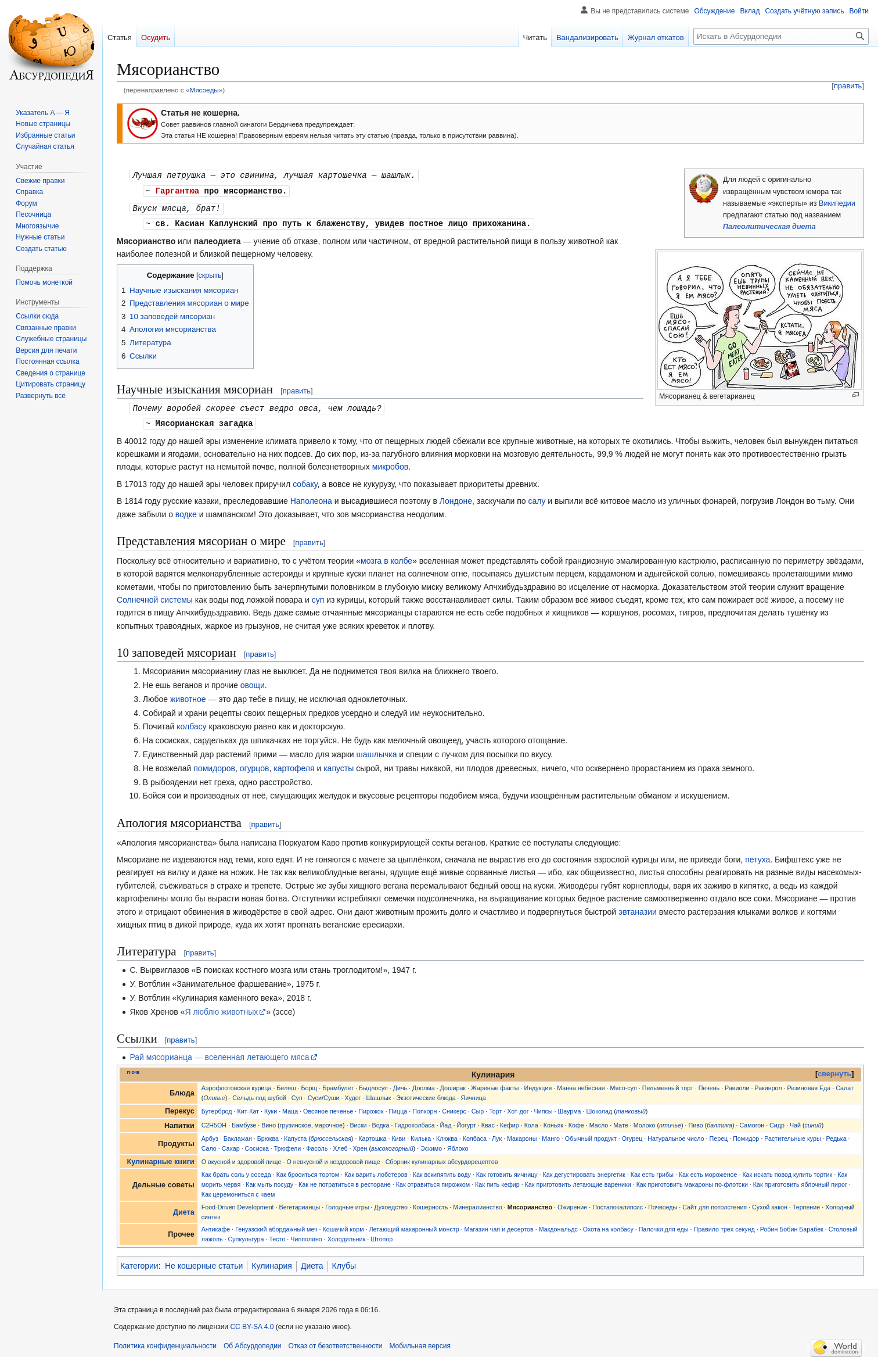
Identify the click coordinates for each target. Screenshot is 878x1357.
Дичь (400, 1084)
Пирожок (370, 1107)
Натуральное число (675, 1135)
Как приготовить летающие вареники (578, 1180)
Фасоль (317, 1144)
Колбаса (475, 1135)
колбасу (191, 723)
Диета (184, 1209)
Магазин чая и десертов (499, 1225)
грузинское (295, 1121)
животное (188, 695)
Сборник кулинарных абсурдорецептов (442, 1158)
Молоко (645, 1121)
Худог (353, 1094)
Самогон (752, 1121)
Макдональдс (558, 1225)
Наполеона (311, 497)
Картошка (372, 1135)
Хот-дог (517, 1107)
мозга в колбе (386, 557)
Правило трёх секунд (723, 1225)
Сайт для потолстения (714, 1203)
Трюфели (287, 1144)
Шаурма (569, 1107)
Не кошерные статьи (204, 1262)
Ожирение (572, 1203)
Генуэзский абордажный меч (276, 1225)
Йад (446, 1121)
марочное (329, 1121)
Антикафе (216, 1225)
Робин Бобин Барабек (791, 1225)
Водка (381, 1121)
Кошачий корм (343, 1225)
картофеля (294, 764)
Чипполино (306, 1235)
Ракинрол (768, 1084)
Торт (495, 1107)
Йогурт (466, 1121)
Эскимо (431, 1144)
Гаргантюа (178, 189)
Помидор (746, 1135)
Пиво (696, 1121)
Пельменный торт (667, 1084)
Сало (209, 1144)
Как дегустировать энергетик (584, 1171)
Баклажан (238, 1135)
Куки (270, 1107)
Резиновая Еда (809, 1084)
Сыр (478, 1107)
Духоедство (391, 1203)
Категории (139, 1262)
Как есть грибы (652, 1171)
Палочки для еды (664, 1225)
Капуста (295, 1135)
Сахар (231, 1144)
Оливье (214, 1094)
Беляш (286, 1084)
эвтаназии (637, 908)
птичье (670, 1121)
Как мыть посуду (269, 1180)
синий (813, 1121)
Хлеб (340, 1144)
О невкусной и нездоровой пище (333, 1158)
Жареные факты (495, 1084)
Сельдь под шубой (259, 1094)
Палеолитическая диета (769, 227)
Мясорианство (530, 1203)
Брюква (268, 1135)
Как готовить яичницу (507, 1171)
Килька (421, 1135)
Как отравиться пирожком (433, 1180)
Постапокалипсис (617, 1203)
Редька (836, 1135)
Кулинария (271, 1262)
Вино (268, 1121)
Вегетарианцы (300, 1203)
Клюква (447, 1135)
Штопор (381, 1235)
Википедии (837, 203)
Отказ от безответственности (336, 1342)
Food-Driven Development (237, 1203)
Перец (719, 1135)
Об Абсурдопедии (253, 1342)
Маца (290, 1107)
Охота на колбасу (608, 1225)
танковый (631, 1107)
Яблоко (457, 1144)
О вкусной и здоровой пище (241, 1158)
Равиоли (737, 1084)
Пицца (397, 1107)
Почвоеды (662, 1203)
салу (536, 497)
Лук (497, 1135)
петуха (757, 856)
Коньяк (553, 1121)
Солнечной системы (155, 596)
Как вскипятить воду (442, 1171)
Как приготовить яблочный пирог (800, 1180)
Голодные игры (347, 1203)
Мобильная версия (420, 1342)
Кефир (509, 1121)
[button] (41, 396)
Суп (297, 1094)
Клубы (344, 1262)
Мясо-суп (623, 1084)
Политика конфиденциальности (165, 1342)
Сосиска (257, 1144)
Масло (599, 1121)
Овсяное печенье (328, 1107)
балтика (719, 1121)
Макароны (522, 1135)
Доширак (453, 1084)
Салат (845, 1084)
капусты (338, 764)
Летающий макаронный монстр (414, 1225)
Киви (398, 1135)
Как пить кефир (497, 1180)
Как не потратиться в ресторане (344, 1180)
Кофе (576, 1121)
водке (186, 510)
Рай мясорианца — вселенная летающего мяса (219, 1053)
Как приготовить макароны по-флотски (692, 1180)
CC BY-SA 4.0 (252, 1323)
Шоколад (599, 1107)
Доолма (423, 1084)
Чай (795, 1121)
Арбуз (209, 1135)
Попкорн (424, 1107)
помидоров (214, 764)
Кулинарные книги (161, 1158)
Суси (315, 1094)
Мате (620, 1121)
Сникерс (454, 1107)
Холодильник (346, 1235)
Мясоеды (203, 90)
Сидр (777, 1121)
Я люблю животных (221, 1008)
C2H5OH (213, 1121)
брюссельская (331, 1135)
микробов (390, 463)
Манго (551, 1135)
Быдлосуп (373, 1084)
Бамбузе (244, 1121)
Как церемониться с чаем (238, 1190)
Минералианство (477, 1203)
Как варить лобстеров (376, 1171)
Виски (358, 1121)
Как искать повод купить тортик (787, 1171)
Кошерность (430, 1203)
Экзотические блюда (425, 1094)
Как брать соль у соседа (236, 1171)
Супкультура (246, 1235)
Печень (709, 1084)
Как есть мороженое (708, 1171)
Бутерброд (216, 1107)
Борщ (309, 1084)
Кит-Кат (248, 1107)
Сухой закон (769, 1203)
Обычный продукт (591, 1135)
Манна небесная (580, 1084)
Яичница (473, 1094)
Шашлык (378, 1094)
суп (318, 596)
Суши (331, 1094)
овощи (252, 681)
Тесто (277, 1235)
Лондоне (456, 497)
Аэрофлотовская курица (236, 1084)
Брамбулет (338, 1084)
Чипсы (543, 1107)
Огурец (632, 1135)
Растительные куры (792, 1135)
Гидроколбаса (414, 1121)
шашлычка (376, 751)
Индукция (538, 1084)
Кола (531, 1121)
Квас (488, 1121)
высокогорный (392, 1144)
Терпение (806, 1203)
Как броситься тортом (307, 1171)
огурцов (254, 764)
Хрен (360, 1144)
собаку (305, 480)
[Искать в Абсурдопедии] (781, 36)
